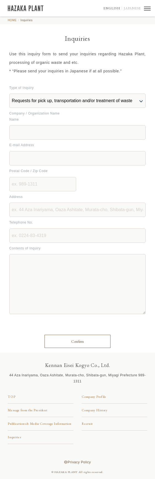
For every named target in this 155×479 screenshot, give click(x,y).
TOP (11, 396)
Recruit (87, 423)
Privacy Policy (79, 462)
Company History (94, 410)
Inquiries (14, 437)
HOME (12, 20)
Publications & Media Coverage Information (39, 423)
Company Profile (94, 396)
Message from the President (27, 410)
